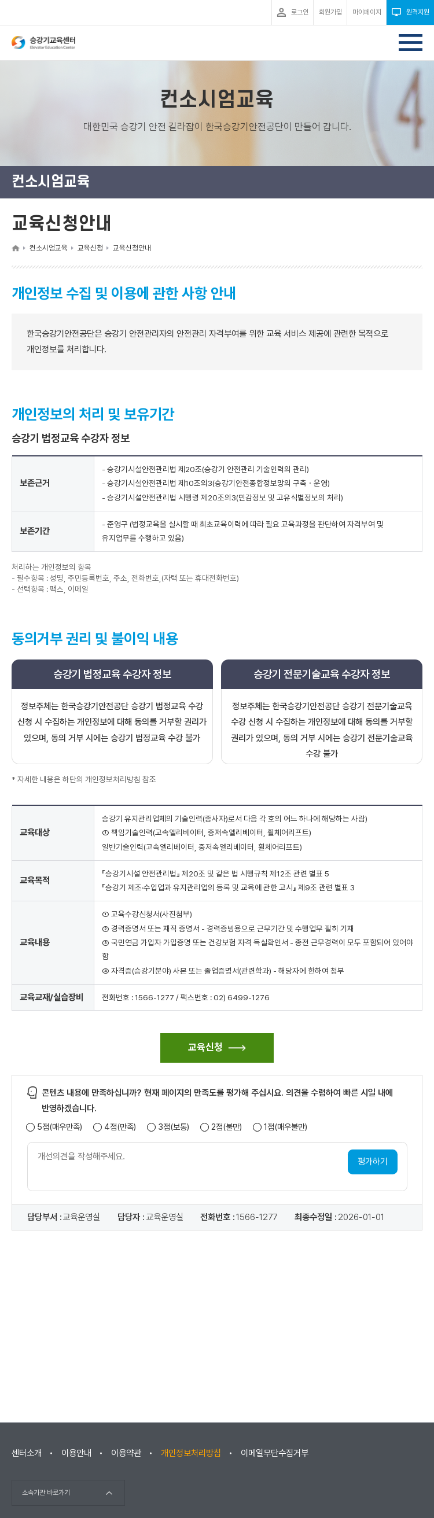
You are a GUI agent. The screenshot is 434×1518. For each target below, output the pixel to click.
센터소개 (27, 1453)
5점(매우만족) (59, 1127)
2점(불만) (226, 1127)
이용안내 (76, 1453)
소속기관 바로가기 (46, 1492)
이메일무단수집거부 (274, 1453)
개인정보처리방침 (191, 1453)
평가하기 (373, 1161)
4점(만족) (120, 1127)
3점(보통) (173, 1127)
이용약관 (126, 1453)
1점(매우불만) (285, 1127)
